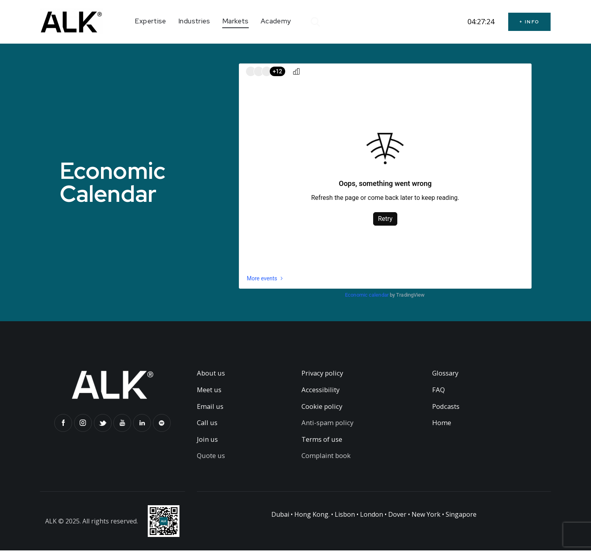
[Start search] (315, 22)
